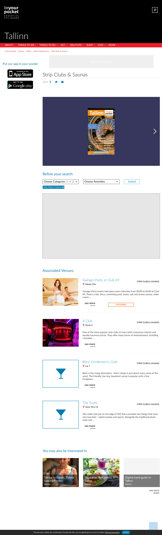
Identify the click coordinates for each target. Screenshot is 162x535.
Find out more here (112, 532)
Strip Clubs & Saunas (148, 281)
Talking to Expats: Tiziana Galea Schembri (59, 478)
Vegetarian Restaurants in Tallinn (100, 478)
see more (90, 302)
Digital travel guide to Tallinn (138, 478)
